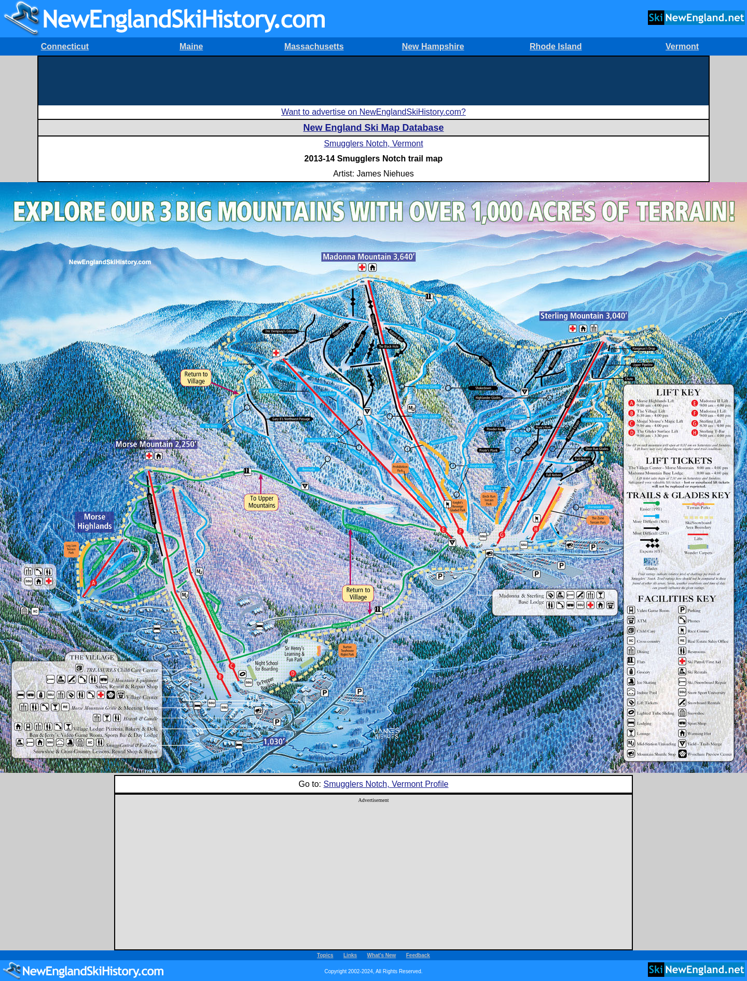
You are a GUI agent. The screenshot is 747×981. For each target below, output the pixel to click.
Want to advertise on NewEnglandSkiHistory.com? (373, 111)
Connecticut (65, 46)
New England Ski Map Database (373, 127)
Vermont (682, 46)
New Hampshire (433, 46)
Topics (325, 955)
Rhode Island (556, 46)
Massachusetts (314, 46)
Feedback (418, 955)
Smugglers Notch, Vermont (373, 143)
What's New (381, 955)
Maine (191, 46)
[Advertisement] (373, 80)
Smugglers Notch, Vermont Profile (386, 784)
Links (350, 955)
